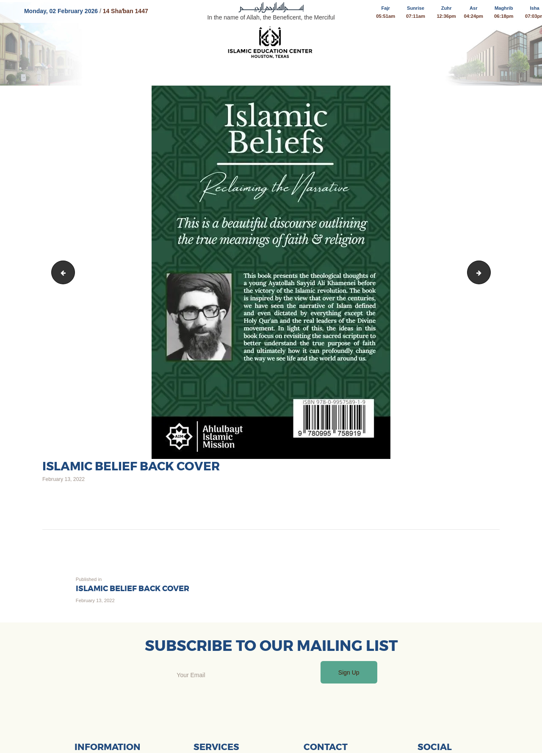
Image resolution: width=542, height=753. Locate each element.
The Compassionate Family (487, 272)
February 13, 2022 (63, 479)
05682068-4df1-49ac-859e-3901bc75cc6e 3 (61, 272)
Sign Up (348, 672)
